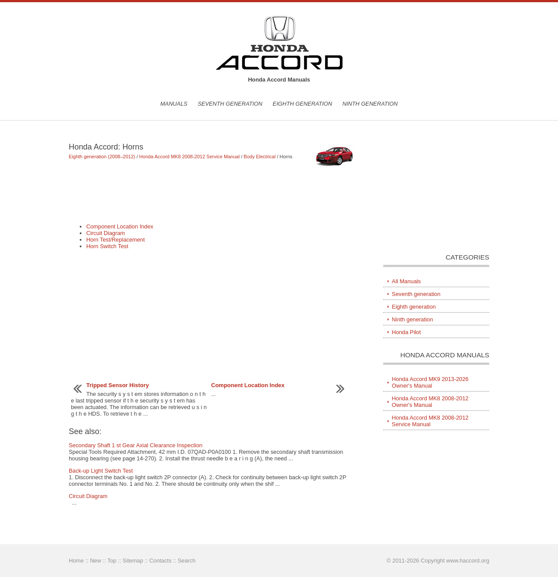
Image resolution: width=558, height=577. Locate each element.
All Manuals (406, 281)
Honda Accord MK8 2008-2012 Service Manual (189, 156)
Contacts (160, 560)
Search (187, 560)
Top (112, 560)
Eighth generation (302, 103)
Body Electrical (259, 156)
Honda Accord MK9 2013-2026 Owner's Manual (430, 382)
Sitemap (133, 560)
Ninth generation (370, 103)
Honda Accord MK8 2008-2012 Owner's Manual (430, 401)
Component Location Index (119, 226)
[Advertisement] (213, 195)
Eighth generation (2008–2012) (102, 156)
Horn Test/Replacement (115, 239)
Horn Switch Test (107, 246)
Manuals (173, 103)
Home (76, 560)
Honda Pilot (406, 332)
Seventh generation (230, 103)
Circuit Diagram (105, 233)
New (95, 560)
